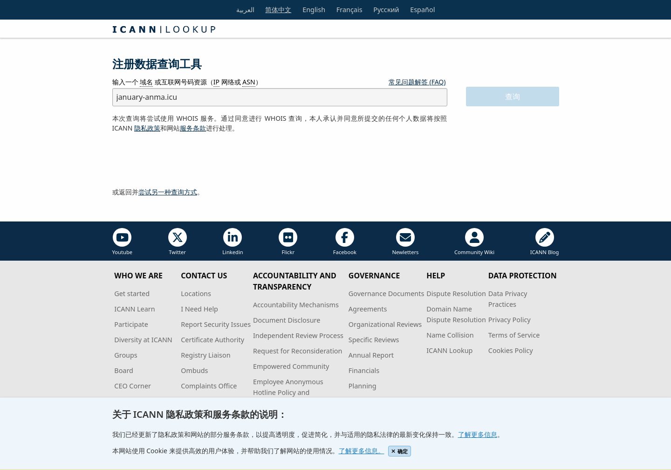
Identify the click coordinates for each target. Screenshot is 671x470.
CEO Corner (132, 385)
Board (123, 370)
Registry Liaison (205, 355)
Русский (386, 9)
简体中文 (278, 9)
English (313, 9)
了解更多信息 (477, 434)
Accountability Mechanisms (296, 304)
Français (349, 9)
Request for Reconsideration (297, 350)
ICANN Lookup (449, 350)
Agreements (368, 308)
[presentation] (183, 160)
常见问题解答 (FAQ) (417, 81)
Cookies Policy (510, 350)
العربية (245, 9)
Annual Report (371, 355)
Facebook (344, 242)
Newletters (405, 242)
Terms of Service (514, 335)
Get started (132, 293)
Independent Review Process (298, 335)
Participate (131, 324)
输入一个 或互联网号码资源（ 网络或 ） (187, 82)
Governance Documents (386, 293)
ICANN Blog (544, 242)
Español (422, 9)
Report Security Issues (216, 324)
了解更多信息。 (361, 450)
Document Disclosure (286, 320)
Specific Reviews (374, 339)
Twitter (177, 242)
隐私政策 (147, 128)
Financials (364, 370)
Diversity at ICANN (143, 339)
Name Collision (449, 335)
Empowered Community (291, 366)
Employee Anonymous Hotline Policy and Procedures (288, 392)
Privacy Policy (509, 319)
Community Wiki (474, 242)
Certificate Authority (212, 339)
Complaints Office (209, 385)
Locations (196, 293)
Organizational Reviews (385, 324)
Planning (363, 385)
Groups (125, 355)
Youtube (122, 242)
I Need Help (199, 308)
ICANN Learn (134, 308)
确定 (399, 451)
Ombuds (194, 370)
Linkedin (232, 242)
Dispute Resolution (456, 293)
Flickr (288, 242)
